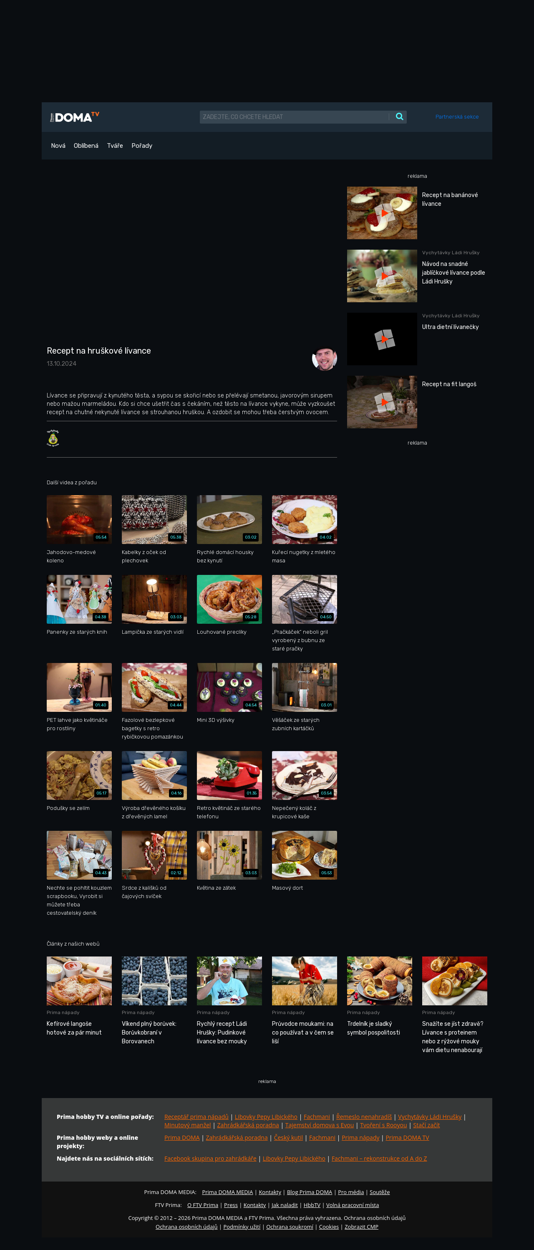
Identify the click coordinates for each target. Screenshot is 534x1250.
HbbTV (312, 1205)
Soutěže (380, 1192)
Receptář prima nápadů (196, 1117)
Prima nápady (360, 1137)
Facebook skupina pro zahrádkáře (210, 1158)
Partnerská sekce (457, 117)
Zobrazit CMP (361, 1226)
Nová (58, 145)
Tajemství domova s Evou (319, 1125)
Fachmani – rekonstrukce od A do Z (379, 1158)
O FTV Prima (202, 1205)
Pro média (351, 1192)
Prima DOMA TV (407, 1137)
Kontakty (270, 1192)
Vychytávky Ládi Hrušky (429, 1117)
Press (231, 1205)
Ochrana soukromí (289, 1226)
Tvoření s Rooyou (383, 1125)
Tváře (115, 145)
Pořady (141, 145)
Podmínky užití (241, 1226)
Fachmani (317, 1117)
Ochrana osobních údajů (186, 1226)
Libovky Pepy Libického (266, 1117)
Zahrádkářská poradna (248, 1125)
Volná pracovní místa (352, 1205)
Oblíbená (86, 145)
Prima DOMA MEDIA (227, 1192)
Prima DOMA (182, 1137)
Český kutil (288, 1137)
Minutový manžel (187, 1125)
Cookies (329, 1226)
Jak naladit (285, 1205)
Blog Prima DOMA (309, 1192)
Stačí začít (426, 1125)
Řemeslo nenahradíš (364, 1117)
